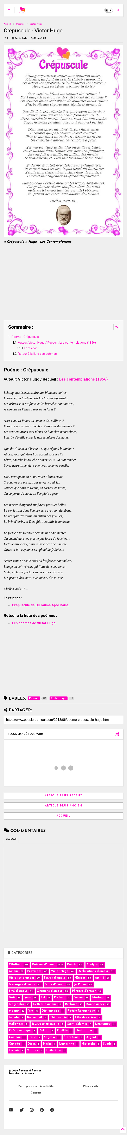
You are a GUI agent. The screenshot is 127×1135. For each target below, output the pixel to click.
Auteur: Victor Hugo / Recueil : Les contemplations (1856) (57, 342)
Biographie (16, 1004)
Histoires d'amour (21, 977)
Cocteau (15, 1037)
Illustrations (84, 1030)
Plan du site (91, 1086)
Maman (14, 1010)
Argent (91, 1037)
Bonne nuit (34, 1017)
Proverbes (34, 971)
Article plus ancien (63, 806)
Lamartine (66, 1043)
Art (43, 997)
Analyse (92, 964)
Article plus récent (63, 795)
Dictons (59, 997)
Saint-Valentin (77, 1024)
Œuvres (80, 977)
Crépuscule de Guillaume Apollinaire (40, 605)
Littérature (103, 1024)
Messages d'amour (22, 984)
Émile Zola (53, 1050)
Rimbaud (71, 1004)
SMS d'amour (18, 991)
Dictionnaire (50, 1010)
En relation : (31, 348)
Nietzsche (88, 1043)
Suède (107, 1043)
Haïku (47, 1043)
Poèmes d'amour (44, 964)
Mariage (98, 997)
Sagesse (50, 1037)
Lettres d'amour (44, 1004)
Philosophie (58, 1017)
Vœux (28, 997)
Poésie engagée (20, 1030)
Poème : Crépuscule (25, 337)
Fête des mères (85, 1017)
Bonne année (95, 1004)
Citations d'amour (49, 991)
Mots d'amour (55, 984)
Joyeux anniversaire (45, 1024)
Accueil (7, 24)
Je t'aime (80, 984)
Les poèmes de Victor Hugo (34, 623)
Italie (32, 1037)
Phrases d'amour (84, 991)
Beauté (14, 1017)
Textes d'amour (54, 977)
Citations (15, 964)
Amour (13, 971)
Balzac (44, 1030)
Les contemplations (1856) (83, 379)
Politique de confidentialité (36, 1086)
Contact (36, 1093)
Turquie (14, 1050)
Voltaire (32, 1050)
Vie (30, 1010)
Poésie (71, 964)
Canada (14, 1043)
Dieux (32, 1043)
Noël (12, 997)
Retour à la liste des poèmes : (38, 354)
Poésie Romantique (81, 1010)
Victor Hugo (36, 24)
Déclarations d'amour (93, 971)
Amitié (99, 977)
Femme (78, 997)
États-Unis (71, 1037)
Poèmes (20, 24)
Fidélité (62, 1030)
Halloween (16, 1024)
